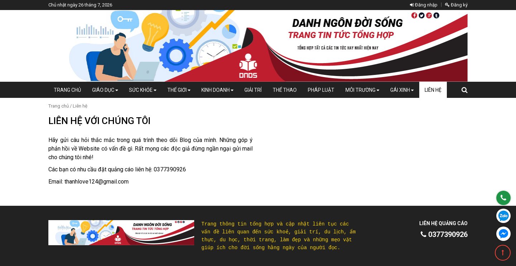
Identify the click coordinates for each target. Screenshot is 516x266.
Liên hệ (433, 90)
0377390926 (444, 234)
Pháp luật (321, 90)
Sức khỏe (142, 90)
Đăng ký (456, 5)
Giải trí (253, 90)
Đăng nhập (424, 5)
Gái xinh (402, 90)
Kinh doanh (217, 90)
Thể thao (285, 90)
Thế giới (178, 90)
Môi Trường (362, 90)
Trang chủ (67, 90)
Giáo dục (105, 90)
